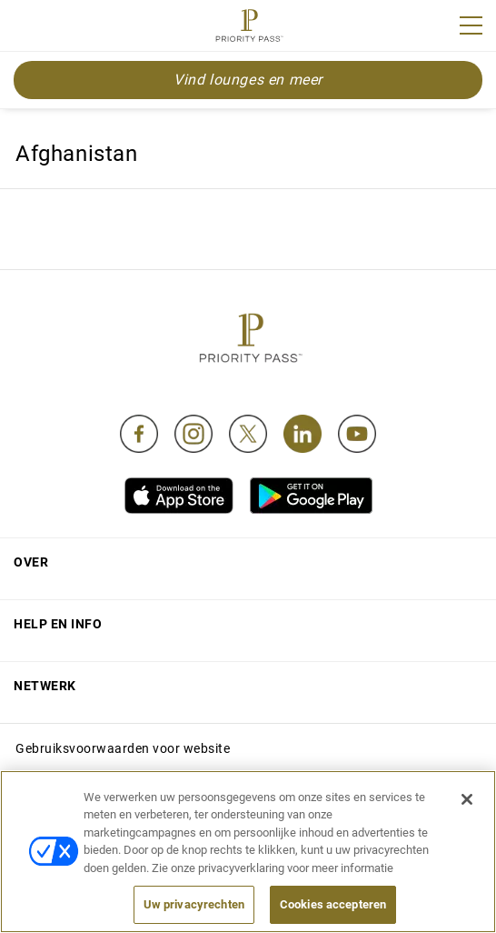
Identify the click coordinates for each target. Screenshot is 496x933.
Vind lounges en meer (248, 79)
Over (31, 562)
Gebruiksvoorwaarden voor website (122, 748)
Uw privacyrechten (194, 904)
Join (25, 28)
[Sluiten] (467, 799)
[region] (248, 851)
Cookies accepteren (333, 904)
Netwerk (45, 685)
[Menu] (471, 25)
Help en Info (58, 624)
